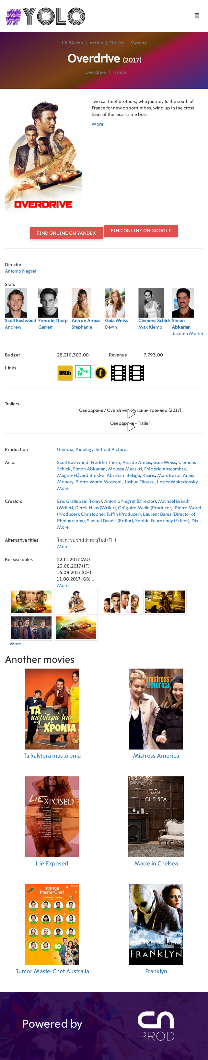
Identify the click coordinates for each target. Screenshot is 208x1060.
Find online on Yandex (66, 233)
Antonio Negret (21, 271)
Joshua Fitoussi (139, 482)
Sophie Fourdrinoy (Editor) (162, 521)
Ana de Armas (136, 462)
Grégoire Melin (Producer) (145, 508)
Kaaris (148, 475)
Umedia (65, 449)
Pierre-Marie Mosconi (98, 482)
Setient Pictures (112, 449)
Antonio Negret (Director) (130, 501)
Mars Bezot (168, 475)
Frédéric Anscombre (165, 469)
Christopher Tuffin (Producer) (111, 514)
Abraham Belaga (123, 475)
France (119, 72)
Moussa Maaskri (125, 469)
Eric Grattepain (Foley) (79, 501)
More (97, 124)
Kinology (84, 449)
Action (96, 43)
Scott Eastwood (72, 462)
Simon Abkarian (89, 469)
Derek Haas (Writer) (95, 508)
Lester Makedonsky (177, 482)
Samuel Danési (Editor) (110, 521)
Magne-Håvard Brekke (80, 475)
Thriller (117, 43)
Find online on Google (141, 231)
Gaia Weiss (164, 462)
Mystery (138, 43)
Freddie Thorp (105, 462)
